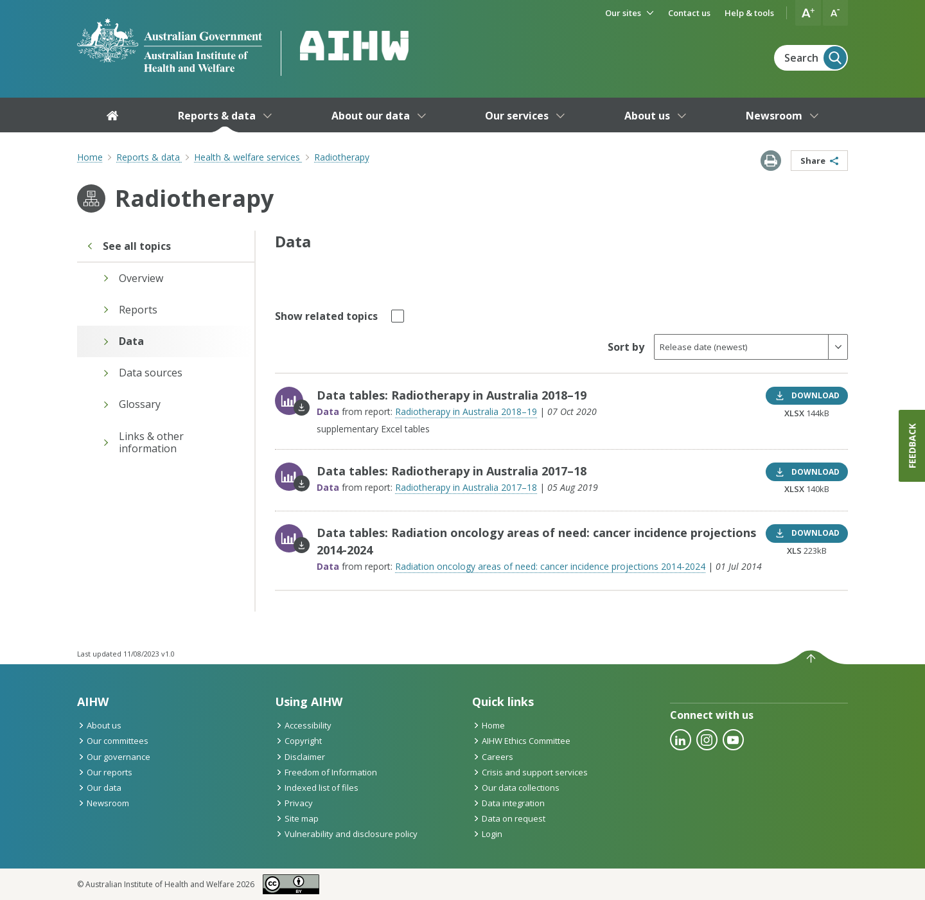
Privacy (294, 803)
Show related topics (326, 315)
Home (90, 157)
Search (815, 57)
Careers (492, 757)
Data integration (508, 803)
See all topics (129, 246)
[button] (808, 13)
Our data (99, 787)
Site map (297, 818)
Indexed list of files (316, 787)
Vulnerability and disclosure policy (346, 834)
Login (487, 834)
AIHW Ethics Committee (521, 740)
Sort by (626, 347)
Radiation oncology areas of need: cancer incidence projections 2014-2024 (550, 566)
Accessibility (303, 725)
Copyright (298, 740)
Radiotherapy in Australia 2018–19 (466, 411)
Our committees (112, 740)
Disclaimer (300, 757)
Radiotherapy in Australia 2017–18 (466, 487)
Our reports (104, 772)
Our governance (113, 757)
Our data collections (515, 787)
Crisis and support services (530, 772)
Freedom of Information (326, 772)
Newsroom (103, 803)
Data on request (508, 818)
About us (99, 725)
